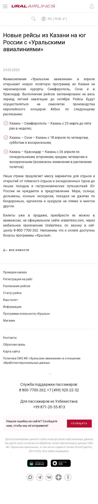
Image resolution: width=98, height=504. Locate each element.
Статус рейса (12, 293)
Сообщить (79, 423)
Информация (12, 306)
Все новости (16, 250)
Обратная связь (14, 344)
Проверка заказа (15, 272)
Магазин (9, 320)
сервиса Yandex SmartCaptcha (73, 447)
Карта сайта (11, 351)
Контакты (10, 337)
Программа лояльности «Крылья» (26, 313)
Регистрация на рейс (17, 279)
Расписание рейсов (16, 286)
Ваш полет (10, 300)
